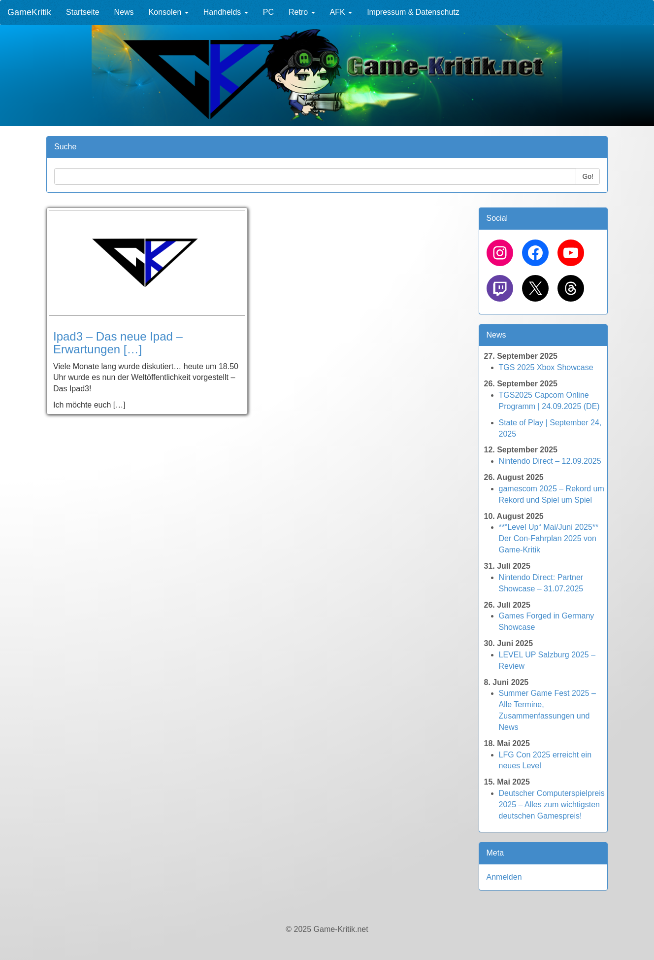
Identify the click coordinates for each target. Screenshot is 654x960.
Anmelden (504, 877)
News (124, 12)
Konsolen (169, 12)
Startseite (82, 12)
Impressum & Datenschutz (413, 12)
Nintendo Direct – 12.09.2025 (550, 461)
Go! (587, 176)
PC (268, 12)
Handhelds (225, 12)
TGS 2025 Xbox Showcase (546, 367)
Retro (302, 12)
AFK (341, 12)
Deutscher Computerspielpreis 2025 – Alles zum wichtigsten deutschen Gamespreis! (552, 804)
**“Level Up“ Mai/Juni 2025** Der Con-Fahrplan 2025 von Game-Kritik (549, 538)
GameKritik (29, 12)
